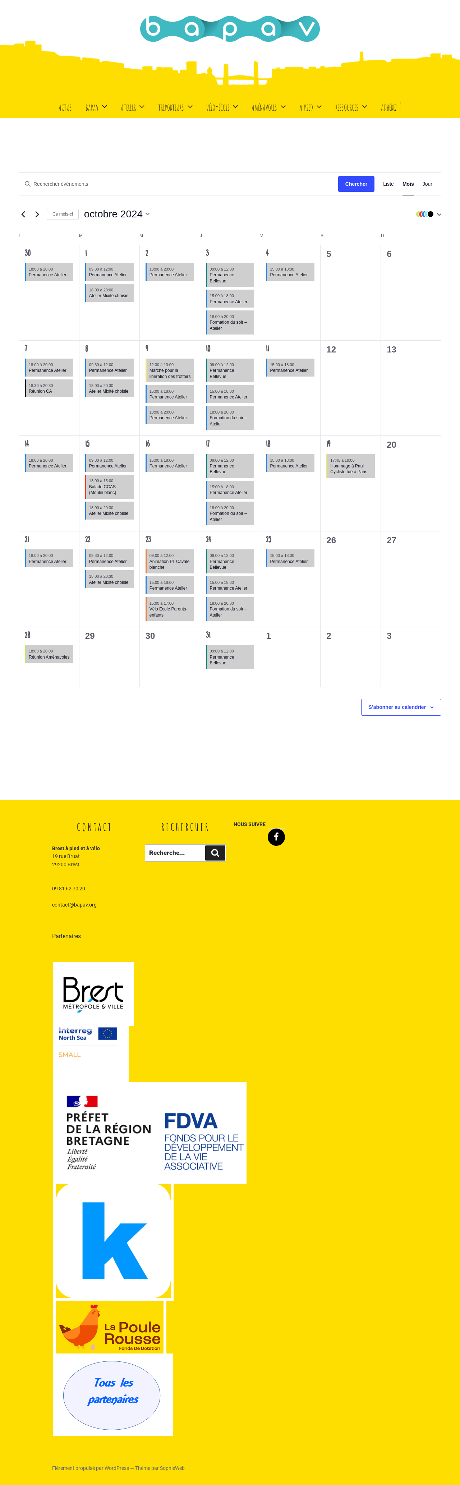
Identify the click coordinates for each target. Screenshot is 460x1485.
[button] (427, 214)
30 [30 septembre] (28, 254)
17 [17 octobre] (208, 445)
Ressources (352, 106)
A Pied (311, 106)
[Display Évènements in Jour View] (427, 184)
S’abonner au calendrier (397, 707)
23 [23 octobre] (148, 540)
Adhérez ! (391, 106)
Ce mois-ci (62, 214)
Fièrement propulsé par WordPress (91, 1468)
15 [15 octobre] (87, 445)
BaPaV (97, 106)
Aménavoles (270, 106)
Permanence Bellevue (222, 469)
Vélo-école (223, 106)
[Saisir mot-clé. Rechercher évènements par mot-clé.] (178, 184)
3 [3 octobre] (207, 254)
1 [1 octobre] (86, 254)
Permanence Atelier (47, 274)
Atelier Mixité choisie (108, 295)
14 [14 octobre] (27, 445)
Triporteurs (176, 106)
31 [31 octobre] (208, 636)
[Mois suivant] (37, 214)
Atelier (133, 106)
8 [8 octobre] (86, 349)
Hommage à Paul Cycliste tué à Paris (348, 469)
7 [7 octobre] (26, 349)
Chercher (356, 184)
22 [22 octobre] (87, 540)
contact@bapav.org (74, 905)
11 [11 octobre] (267, 349)
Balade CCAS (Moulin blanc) (102, 489)
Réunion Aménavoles (49, 657)
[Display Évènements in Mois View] (408, 184)
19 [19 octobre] (328, 445)
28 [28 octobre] (27, 636)
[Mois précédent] (23, 214)
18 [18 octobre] (268, 445)
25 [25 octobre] (268, 540)
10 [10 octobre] (208, 349)
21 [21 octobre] (27, 540)
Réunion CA (40, 391)
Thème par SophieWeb (160, 1468)
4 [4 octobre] (267, 254)
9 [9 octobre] (147, 349)
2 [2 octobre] (147, 254)
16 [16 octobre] (148, 445)
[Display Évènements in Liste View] (388, 184)
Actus (65, 106)
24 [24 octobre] (208, 540)
